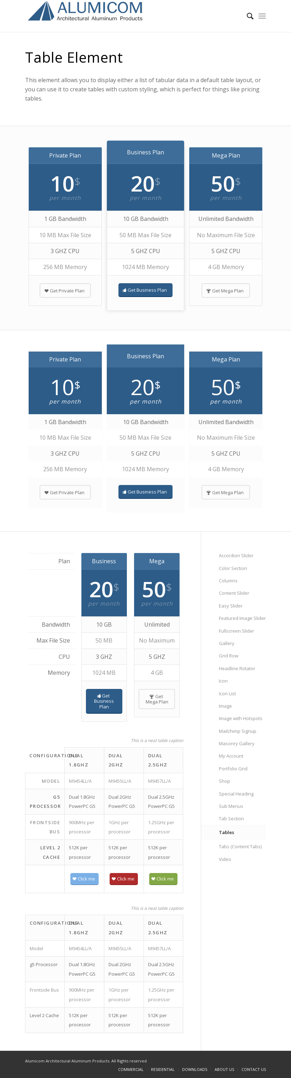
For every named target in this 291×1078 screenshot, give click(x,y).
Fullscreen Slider (236, 631)
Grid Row (228, 655)
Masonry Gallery (237, 743)
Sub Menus (231, 806)
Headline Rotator (237, 668)
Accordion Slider (236, 555)
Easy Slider (231, 606)
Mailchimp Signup (237, 731)
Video (225, 859)
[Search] (247, 16)
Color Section (233, 568)
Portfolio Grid (233, 768)
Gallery (226, 643)
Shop (224, 781)
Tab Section (231, 818)
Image (225, 706)
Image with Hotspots (240, 718)
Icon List (227, 693)
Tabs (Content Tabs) (240, 846)
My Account (231, 756)
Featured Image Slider (242, 618)
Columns (228, 580)
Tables (226, 832)
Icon (223, 681)
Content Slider (234, 593)
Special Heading (236, 794)
